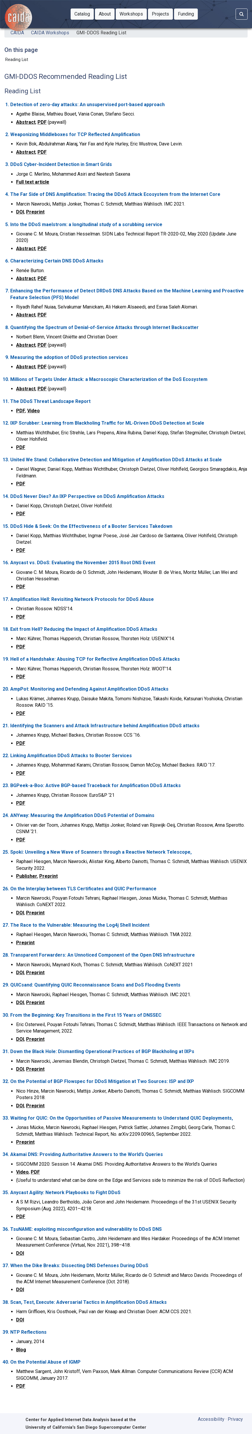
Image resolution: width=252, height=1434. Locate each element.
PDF (42, 122)
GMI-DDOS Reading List (101, 32)
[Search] (242, 14)
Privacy (235, 1419)
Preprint (35, 212)
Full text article (32, 182)
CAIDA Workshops (50, 32)
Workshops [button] (133, 13)
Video (33, 410)
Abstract (25, 122)
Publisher (26, 876)
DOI (20, 212)
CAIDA (17, 32)
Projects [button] (162, 13)
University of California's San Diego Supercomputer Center (85, 1427)
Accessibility (211, 1419)
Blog (21, 1349)
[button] (82, 14)
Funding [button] (188, 13)
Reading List (16, 59)
